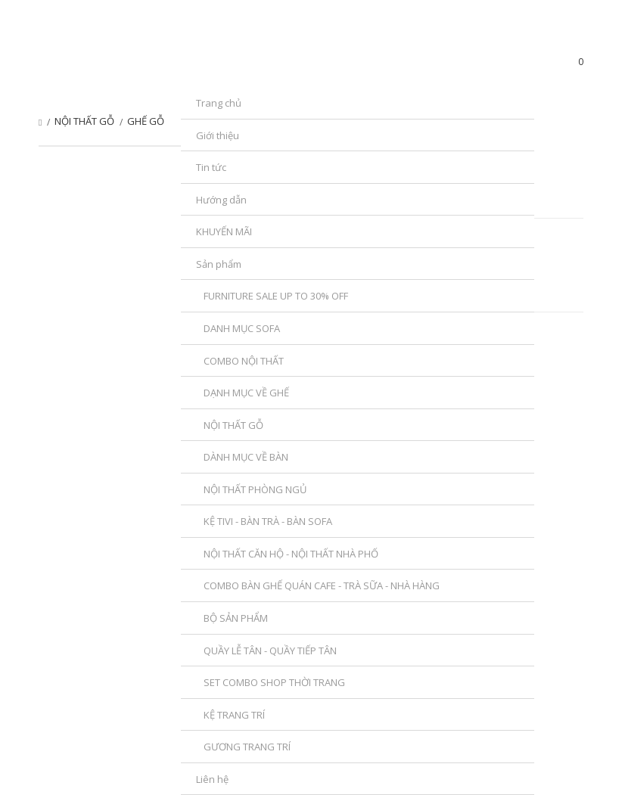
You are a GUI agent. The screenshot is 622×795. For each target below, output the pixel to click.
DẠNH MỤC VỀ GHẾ (246, 392)
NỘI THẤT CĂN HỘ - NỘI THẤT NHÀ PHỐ (291, 554)
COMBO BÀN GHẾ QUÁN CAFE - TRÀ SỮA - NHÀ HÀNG (322, 585)
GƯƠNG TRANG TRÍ (247, 746)
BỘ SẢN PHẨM (236, 618)
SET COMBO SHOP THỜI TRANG (274, 682)
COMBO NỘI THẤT (244, 361)
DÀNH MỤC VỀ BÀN (246, 457)
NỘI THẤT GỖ (233, 425)
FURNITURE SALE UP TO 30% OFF (276, 296)
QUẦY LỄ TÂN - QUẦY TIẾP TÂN (270, 650)
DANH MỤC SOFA (242, 328)
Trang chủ (40, 122)
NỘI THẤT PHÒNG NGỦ (255, 489)
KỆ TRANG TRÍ (234, 715)
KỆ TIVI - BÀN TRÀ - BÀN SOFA (268, 521)
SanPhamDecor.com (128, 65)
